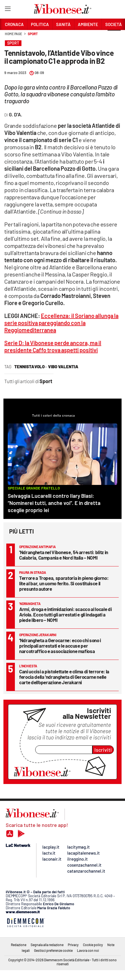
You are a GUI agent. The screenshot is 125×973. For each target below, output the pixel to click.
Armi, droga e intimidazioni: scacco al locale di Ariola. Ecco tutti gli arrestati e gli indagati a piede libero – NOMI (65, 614)
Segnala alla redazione (47, 945)
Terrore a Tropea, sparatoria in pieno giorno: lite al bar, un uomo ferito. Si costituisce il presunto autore (63, 583)
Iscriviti (103, 750)
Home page (13, 34)
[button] (114, 37)
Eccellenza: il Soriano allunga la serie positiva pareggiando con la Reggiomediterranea (61, 322)
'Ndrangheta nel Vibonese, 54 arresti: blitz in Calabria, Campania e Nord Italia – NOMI (63, 554)
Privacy (73, 945)
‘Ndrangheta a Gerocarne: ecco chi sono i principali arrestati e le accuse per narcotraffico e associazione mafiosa (60, 645)
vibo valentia (63, 366)
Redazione (18, 945)
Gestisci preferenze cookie (53, 950)
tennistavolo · (30, 366)
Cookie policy (93, 945)
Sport (33, 34)
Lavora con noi (88, 950)
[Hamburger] (7, 10)
